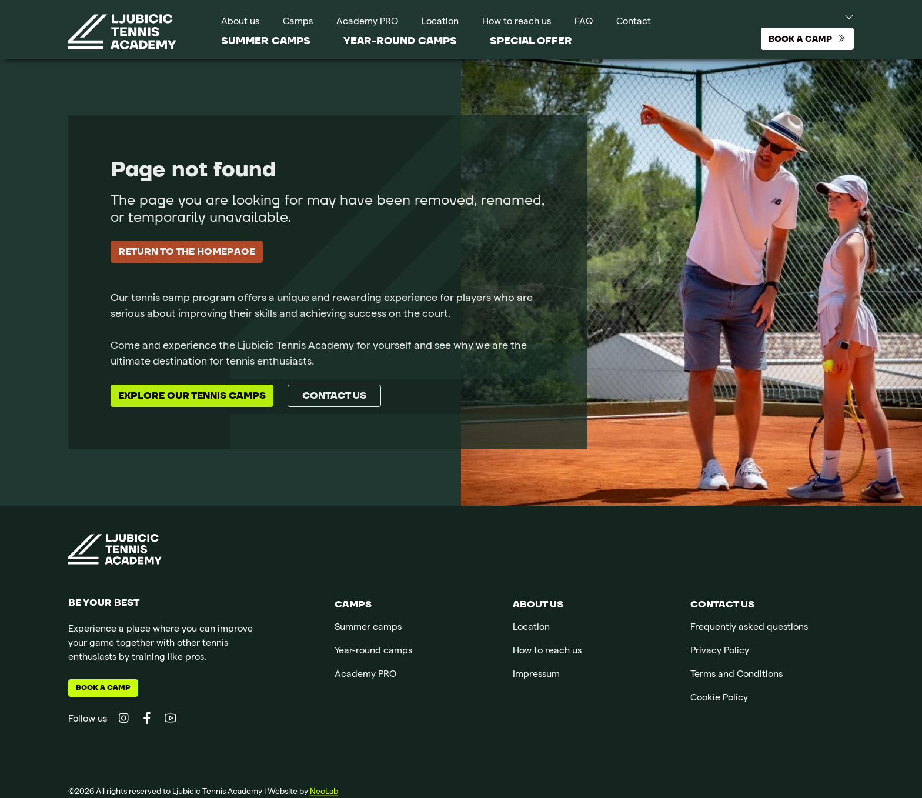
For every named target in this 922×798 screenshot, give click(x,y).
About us (240, 22)
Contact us (334, 395)
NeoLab (324, 792)
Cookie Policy (719, 698)
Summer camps (265, 41)
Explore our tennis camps (192, 395)
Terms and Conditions (736, 675)
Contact (633, 22)
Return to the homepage (186, 251)
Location (440, 22)
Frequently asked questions (749, 628)
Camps (298, 22)
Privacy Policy (719, 651)
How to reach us (516, 22)
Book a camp (103, 688)
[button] (838, 16)
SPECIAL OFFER (531, 41)
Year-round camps (400, 41)
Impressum (536, 675)
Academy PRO (367, 22)
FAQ (583, 22)
